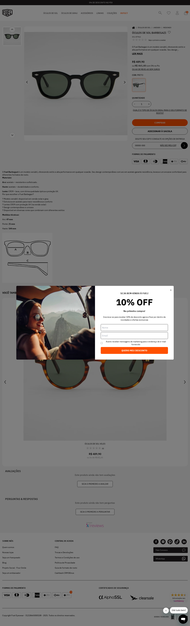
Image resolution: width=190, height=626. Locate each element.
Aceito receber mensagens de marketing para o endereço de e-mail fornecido (136, 343)
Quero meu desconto (134, 350)
